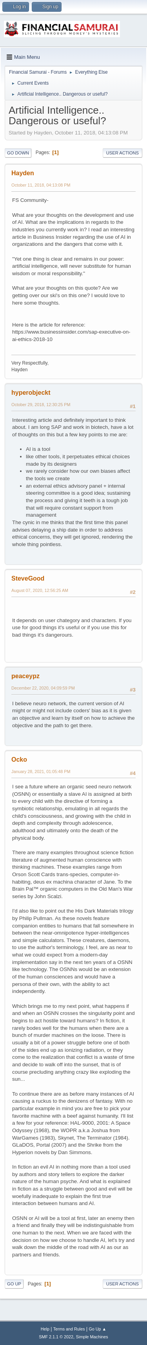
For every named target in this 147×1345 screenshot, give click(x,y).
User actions (122, 153)
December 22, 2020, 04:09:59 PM (43, 688)
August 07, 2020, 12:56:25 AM (39, 590)
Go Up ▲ (97, 1329)
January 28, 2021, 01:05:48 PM (40, 771)
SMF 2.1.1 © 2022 (56, 1336)
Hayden (22, 173)
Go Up (14, 1283)
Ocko (19, 759)
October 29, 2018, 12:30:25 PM (40, 404)
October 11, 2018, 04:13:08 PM (40, 185)
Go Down (18, 153)
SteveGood (27, 578)
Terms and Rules (69, 1329)
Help (45, 1329)
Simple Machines (92, 1336)
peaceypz (25, 676)
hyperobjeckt (31, 392)
